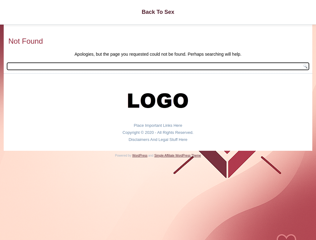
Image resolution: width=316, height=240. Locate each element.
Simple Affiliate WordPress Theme (177, 155)
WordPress (139, 155)
